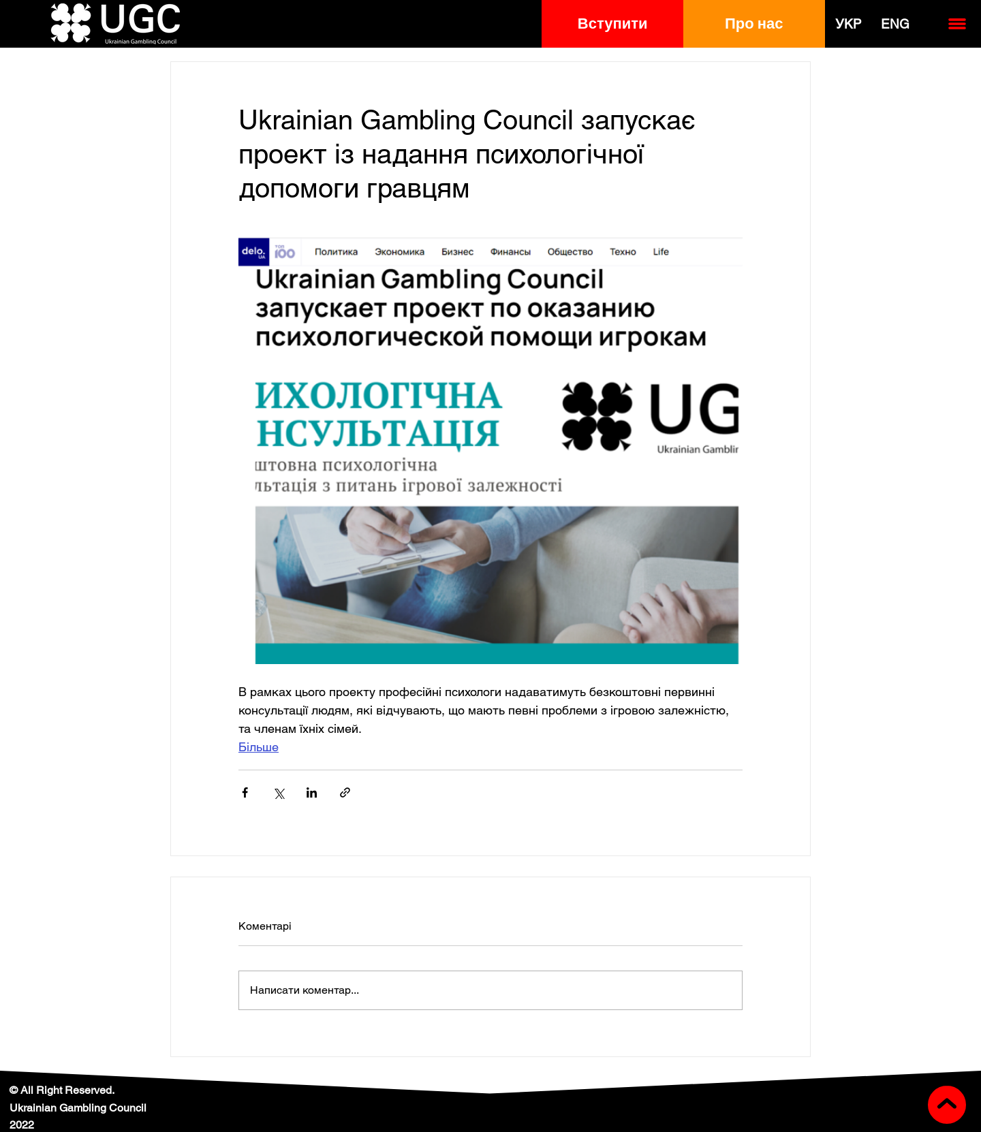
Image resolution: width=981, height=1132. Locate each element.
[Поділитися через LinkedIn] (311, 792)
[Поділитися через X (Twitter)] (278, 792)
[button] (612, 24)
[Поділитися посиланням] (345, 792)
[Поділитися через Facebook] (244, 792)
